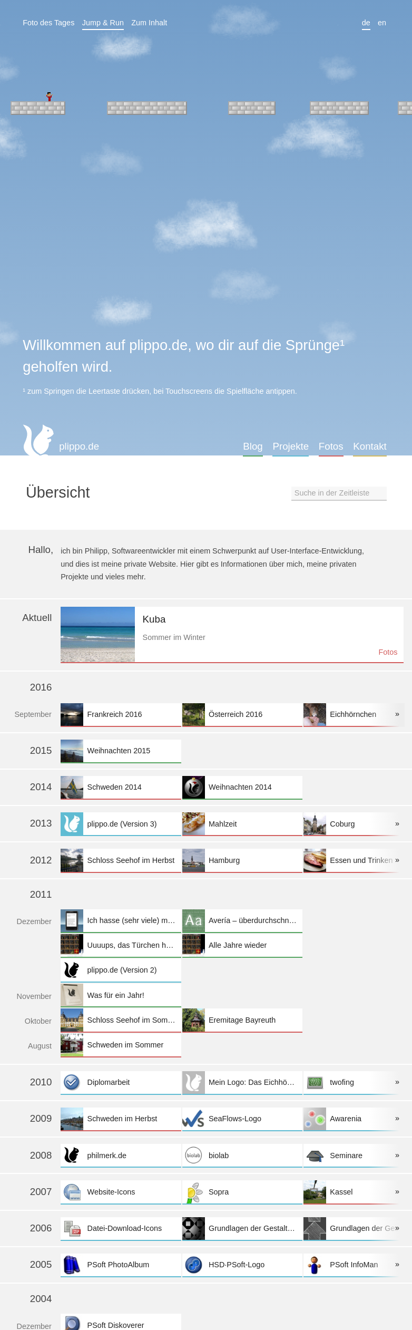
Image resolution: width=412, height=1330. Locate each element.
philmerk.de (121, 1155)
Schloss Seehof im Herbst (121, 860)
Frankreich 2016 (121, 714)
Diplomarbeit (121, 1082)
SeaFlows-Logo (242, 1119)
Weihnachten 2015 (121, 751)
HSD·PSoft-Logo (242, 1265)
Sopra (242, 1191)
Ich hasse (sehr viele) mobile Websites (121, 920)
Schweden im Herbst (121, 1119)
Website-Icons (121, 1191)
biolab (242, 1155)
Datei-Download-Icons (121, 1228)
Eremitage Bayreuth (242, 1019)
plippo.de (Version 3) (121, 823)
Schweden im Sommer (121, 1045)
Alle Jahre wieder (242, 945)
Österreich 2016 (242, 714)
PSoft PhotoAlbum (121, 1265)
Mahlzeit (242, 823)
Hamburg (242, 860)
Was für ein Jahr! (121, 995)
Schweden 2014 (121, 787)
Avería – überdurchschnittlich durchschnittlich (242, 920)
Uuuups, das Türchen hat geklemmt (121, 945)
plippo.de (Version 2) (121, 970)
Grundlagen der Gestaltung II (242, 1228)
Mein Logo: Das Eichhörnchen (242, 1082)
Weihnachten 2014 (242, 787)
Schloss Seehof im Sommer (121, 1019)
